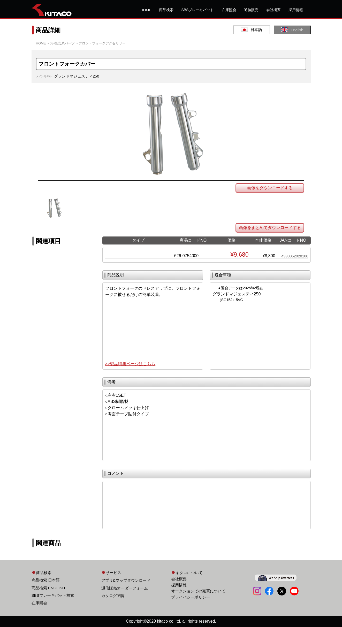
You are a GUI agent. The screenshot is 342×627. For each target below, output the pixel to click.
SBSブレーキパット (197, 10)
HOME (145, 10)
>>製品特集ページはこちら (130, 364)
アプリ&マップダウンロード (125, 580)
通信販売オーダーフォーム (124, 588)
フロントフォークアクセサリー (102, 43)
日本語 (251, 29)
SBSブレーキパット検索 (53, 595)
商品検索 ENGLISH (48, 588)
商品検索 (166, 10)
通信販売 (251, 10)
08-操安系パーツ (62, 43)
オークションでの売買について (198, 591)
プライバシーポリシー (190, 597)
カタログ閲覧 (113, 595)
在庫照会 (229, 10)
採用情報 (295, 10)
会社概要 (273, 10)
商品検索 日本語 (46, 580)
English (292, 29)
